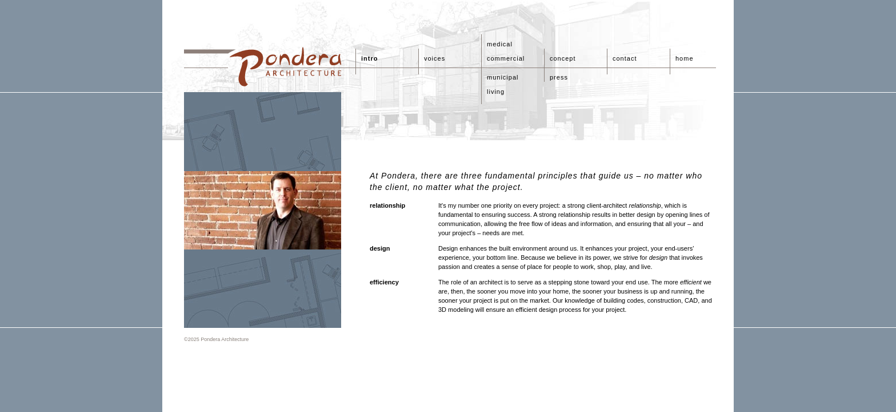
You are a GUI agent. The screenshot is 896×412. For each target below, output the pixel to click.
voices (434, 58)
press (559, 77)
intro (369, 58)
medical (500, 44)
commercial (506, 58)
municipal (502, 77)
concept (563, 58)
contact (625, 58)
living (496, 91)
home (684, 58)
